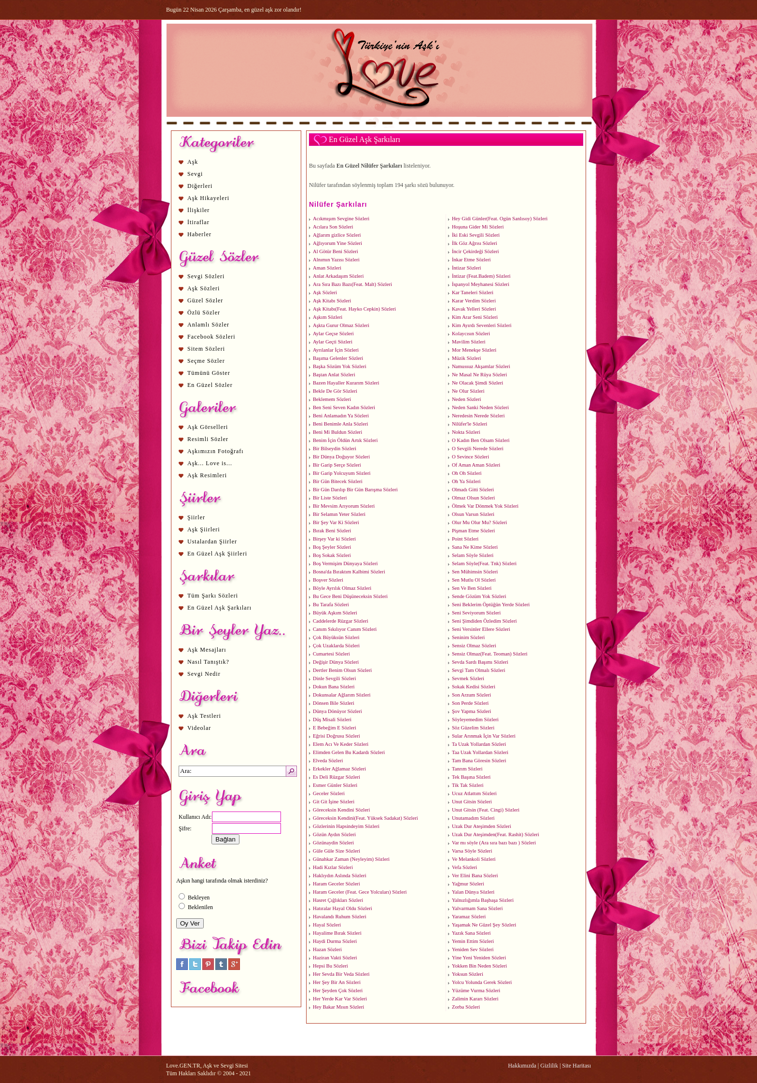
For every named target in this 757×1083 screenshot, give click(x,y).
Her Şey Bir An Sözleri (337, 982)
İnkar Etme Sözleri (471, 259)
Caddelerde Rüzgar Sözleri (340, 621)
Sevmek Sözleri (468, 678)
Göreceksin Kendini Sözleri (341, 809)
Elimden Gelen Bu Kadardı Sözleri (349, 752)
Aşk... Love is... (209, 463)
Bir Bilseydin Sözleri (334, 448)
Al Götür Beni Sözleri (335, 251)
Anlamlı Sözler (208, 324)
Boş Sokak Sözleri (332, 555)
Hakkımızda (522, 1065)
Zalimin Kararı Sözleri (475, 998)
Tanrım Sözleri (467, 768)
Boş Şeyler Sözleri (332, 547)
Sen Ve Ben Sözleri (471, 588)
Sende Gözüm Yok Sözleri (479, 596)
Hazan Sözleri (327, 949)
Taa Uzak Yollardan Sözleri (480, 752)
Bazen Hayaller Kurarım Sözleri (346, 382)
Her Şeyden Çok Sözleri (338, 990)
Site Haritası (576, 1065)
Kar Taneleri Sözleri (472, 292)
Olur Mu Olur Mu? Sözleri (479, 522)
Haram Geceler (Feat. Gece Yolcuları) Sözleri (360, 892)
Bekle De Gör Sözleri (335, 391)
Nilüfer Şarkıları (338, 204)
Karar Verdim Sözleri (474, 300)
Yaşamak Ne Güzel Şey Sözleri (484, 924)
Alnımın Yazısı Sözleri (336, 259)
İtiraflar (198, 222)
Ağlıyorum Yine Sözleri (337, 243)
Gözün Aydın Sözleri (334, 834)
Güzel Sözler (205, 300)
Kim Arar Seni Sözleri (475, 317)
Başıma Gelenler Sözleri (338, 358)
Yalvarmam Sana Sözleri (477, 908)
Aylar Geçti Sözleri (332, 341)
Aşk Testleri (204, 715)
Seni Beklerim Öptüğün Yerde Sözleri (491, 604)
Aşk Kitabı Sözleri (332, 300)
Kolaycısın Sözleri (471, 333)
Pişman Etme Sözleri (473, 530)
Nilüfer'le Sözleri (469, 424)
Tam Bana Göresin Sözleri (479, 760)
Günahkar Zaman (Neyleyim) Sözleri (351, 859)
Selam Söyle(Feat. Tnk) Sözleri (484, 563)
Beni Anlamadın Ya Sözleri (341, 415)
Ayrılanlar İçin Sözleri (336, 350)
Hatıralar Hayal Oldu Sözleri (342, 908)
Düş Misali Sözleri (332, 719)
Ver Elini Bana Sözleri (475, 875)
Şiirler (196, 517)
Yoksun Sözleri (467, 974)
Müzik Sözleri (466, 358)
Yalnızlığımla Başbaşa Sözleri (483, 900)
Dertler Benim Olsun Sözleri (342, 670)
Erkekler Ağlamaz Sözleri (339, 768)
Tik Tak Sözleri (468, 785)
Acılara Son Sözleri (333, 226)
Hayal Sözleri (327, 924)
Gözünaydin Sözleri (333, 842)
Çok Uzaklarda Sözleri (336, 645)
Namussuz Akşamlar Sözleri (481, 366)
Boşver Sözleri (328, 580)
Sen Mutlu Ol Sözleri (474, 580)
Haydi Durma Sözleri (335, 941)
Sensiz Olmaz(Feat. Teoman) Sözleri (490, 653)
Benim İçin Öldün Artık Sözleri (345, 440)
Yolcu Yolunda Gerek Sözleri (482, 982)
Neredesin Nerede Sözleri (478, 415)
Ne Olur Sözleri (468, 391)
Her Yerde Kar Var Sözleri (340, 998)
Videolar (199, 728)
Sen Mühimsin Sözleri (475, 571)
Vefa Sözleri (464, 867)
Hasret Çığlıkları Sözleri (338, 900)
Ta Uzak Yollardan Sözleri (479, 744)
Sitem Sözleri (206, 348)
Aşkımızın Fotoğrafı (215, 451)
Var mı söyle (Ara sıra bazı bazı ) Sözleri (494, 842)
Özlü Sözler (203, 312)
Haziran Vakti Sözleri (335, 957)
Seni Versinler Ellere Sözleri (481, 629)
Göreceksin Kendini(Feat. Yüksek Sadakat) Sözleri (365, 818)
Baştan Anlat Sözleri (334, 374)
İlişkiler (198, 210)
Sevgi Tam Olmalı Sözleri (478, 670)
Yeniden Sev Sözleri (473, 949)
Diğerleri (199, 186)
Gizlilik (549, 1065)
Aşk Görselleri (207, 427)
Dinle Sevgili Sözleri (334, 678)
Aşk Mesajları (206, 649)
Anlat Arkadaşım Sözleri (338, 276)
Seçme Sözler (206, 360)
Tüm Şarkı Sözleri (212, 595)
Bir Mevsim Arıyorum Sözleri (344, 506)
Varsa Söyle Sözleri (472, 851)
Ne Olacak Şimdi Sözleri (477, 382)
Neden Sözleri (466, 399)
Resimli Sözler (207, 439)
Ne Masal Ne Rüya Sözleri (479, 374)
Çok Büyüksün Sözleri (336, 637)
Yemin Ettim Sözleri (473, 941)
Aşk (192, 161)
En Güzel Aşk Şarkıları (219, 607)
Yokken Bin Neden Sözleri (479, 966)
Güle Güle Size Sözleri (336, 851)
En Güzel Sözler (210, 385)
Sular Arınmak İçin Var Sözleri (484, 736)
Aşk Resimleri (207, 475)
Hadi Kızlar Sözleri (333, 867)
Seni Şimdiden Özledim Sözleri (484, 621)
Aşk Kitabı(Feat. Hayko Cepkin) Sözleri (354, 309)
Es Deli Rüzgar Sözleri (336, 777)
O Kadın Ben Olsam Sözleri (481, 440)
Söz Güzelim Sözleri (473, 727)
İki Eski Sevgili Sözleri (476, 235)
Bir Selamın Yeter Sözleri (339, 514)
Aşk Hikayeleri (208, 198)
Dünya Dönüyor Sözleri (337, 711)
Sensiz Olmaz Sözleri (474, 645)
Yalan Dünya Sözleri (473, 892)
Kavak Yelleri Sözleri (474, 309)
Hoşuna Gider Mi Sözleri (478, 226)
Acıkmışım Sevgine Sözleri (341, 218)
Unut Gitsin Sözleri (472, 801)
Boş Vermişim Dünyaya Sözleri (345, 563)
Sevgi (195, 174)
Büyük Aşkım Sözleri (335, 612)
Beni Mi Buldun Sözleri (337, 432)
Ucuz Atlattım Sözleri (474, 793)
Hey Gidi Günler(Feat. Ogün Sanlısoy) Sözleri (499, 218)
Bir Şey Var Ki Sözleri (336, 522)
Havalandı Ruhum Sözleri (339, 916)
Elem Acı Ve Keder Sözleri (340, 744)
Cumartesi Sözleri (331, 653)
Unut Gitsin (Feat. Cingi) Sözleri (485, 809)
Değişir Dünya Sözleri (336, 662)
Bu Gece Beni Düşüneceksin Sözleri (350, 596)
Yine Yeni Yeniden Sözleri (479, 957)
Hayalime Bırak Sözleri (337, 933)
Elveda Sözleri (328, 760)
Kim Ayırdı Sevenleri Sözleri (482, 325)
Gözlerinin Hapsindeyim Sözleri (346, 826)
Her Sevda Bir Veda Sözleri (341, 974)
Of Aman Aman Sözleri (476, 465)
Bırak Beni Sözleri (332, 530)
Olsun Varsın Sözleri (473, 514)
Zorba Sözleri (466, 1007)
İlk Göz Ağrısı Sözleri (474, 243)
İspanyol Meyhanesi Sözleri (480, 284)
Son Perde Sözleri (470, 703)
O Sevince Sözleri (470, 456)
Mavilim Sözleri (469, 341)
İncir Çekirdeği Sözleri (475, 251)
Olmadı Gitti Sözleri (473, 489)
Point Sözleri (465, 539)
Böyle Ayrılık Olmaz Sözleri (342, 588)
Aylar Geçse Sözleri (333, 333)
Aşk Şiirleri (203, 529)
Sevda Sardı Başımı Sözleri (480, 662)
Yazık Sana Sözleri (471, 933)
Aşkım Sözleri (327, 317)
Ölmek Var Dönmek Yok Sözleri (485, 506)
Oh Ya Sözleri (466, 481)
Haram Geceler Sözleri (336, 883)
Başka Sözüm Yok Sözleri (339, 366)
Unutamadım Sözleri (473, 818)
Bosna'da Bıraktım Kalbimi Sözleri (349, 571)
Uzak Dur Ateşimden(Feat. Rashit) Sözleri (495, 834)
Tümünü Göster (208, 373)
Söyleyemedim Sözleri (475, 719)
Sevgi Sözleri (205, 276)
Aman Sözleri (327, 268)
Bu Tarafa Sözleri (331, 604)
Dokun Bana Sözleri (333, 686)
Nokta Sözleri (466, 432)
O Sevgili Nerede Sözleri (478, 448)
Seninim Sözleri (468, 637)
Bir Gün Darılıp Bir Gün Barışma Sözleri (355, 489)
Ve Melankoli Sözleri (474, 859)
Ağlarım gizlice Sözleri (337, 235)
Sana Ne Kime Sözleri (475, 547)
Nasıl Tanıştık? (208, 661)
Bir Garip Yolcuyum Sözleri (342, 473)
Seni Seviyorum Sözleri (476, 612)
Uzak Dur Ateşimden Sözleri (481, 826)
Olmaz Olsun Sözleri (473, 497)
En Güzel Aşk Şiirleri (217, 553)
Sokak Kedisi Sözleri (473, 686)
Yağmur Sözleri (468, 883)
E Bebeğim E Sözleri (334, 727)
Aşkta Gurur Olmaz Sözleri (341, 325)
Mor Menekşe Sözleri (474, 350)
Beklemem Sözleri (332, 399)
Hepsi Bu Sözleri (330, 966)
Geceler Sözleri (329, 793)
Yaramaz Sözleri (469, 916)
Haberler (199, 234)
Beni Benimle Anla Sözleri (340, 424)
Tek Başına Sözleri (471, 777)
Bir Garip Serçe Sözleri (337, 465)
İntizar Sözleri (466, 268)
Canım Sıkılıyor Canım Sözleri (345, 629)
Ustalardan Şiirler (212, 541)
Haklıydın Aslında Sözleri (339, 875)
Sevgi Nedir (204, 673)
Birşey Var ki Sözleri (334, 539)
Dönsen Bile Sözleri (333, 703)
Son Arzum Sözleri (471, 695)
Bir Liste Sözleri (330, 497)
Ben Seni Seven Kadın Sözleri (344, 407)
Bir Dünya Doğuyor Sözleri (341, 456)
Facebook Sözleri (211, 336)
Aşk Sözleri (203, 288)
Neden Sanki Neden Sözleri (480, 407)
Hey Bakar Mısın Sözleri (338, 1007)
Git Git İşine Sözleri (333, 801)
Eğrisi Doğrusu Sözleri (336, 736)
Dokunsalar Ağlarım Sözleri (342, 695)
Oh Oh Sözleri (467, 473)
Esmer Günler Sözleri (335, 785)
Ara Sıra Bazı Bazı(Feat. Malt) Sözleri (352, 284)
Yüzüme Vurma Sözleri (476, 990)
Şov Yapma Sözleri (471, 711)
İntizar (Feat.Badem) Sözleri (481, 276)
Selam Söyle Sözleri (472, 555)
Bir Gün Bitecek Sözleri (338, 481)
